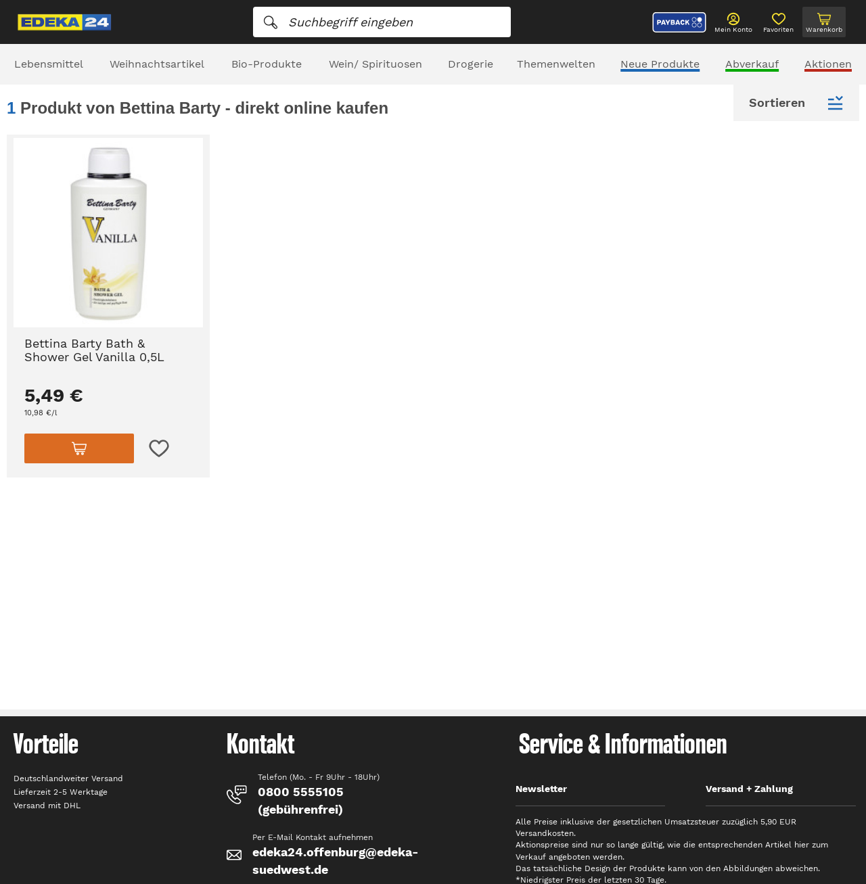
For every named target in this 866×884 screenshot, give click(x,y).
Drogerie (470, 63)
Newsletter (541, 788)
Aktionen (828, 63)
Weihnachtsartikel (157, 63)
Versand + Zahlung (749, 788)
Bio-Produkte (266, 63)
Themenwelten (556, 63)
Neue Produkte (660, 63)
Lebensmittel (48, 63)
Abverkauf (752, 63)
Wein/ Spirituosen (375, 63)
